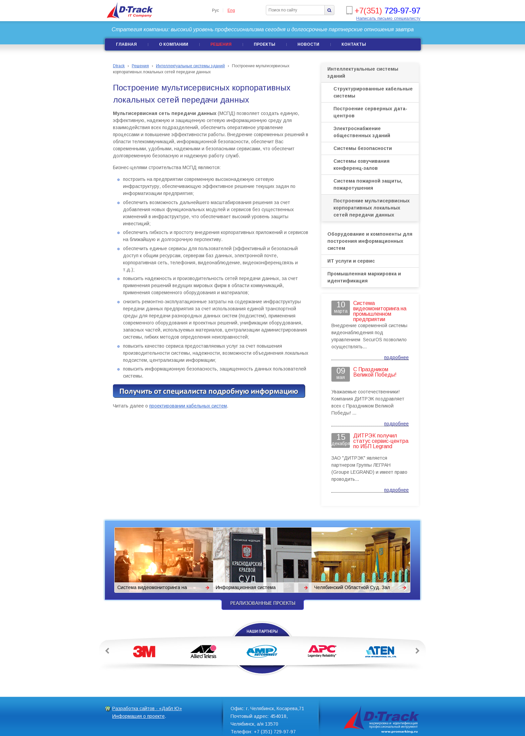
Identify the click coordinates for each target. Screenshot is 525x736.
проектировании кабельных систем (188, 406)
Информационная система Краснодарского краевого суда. (251, 588)
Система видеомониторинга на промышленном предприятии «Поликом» (152, 588)
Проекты (264, 44)
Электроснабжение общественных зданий (361, 132)
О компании (173, 44)
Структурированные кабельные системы (373, 92)
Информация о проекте (138, 716)
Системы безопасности (362, 148)
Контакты (353, 44)
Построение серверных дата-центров (370, 112)
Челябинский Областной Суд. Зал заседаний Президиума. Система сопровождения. (352, 588)
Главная (126, 44)
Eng (231, 10)
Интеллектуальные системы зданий (362, 72)
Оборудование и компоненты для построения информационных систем (369, 241)
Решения (221, 44)
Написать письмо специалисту (388, 18)
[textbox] (295, 10)
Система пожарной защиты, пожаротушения (367, 184)
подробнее (396, 357)
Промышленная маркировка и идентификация (364, 277)
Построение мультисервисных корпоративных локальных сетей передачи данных (371, 208)
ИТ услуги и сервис (351, 261)
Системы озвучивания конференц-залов (361, 164)
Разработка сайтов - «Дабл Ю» (147, 708)
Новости (308, 44)
